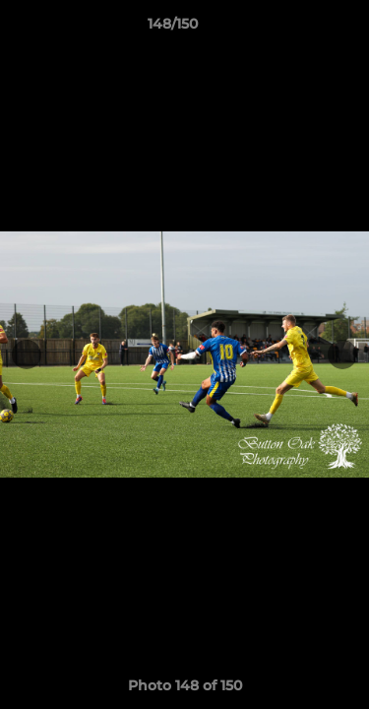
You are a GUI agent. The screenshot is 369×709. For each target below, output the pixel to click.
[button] (298, 28)
